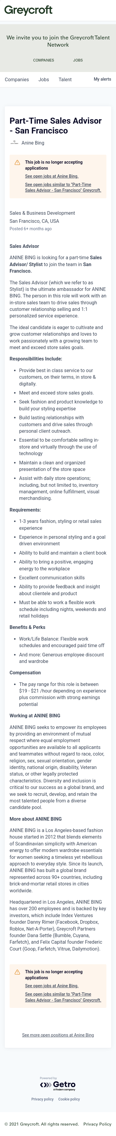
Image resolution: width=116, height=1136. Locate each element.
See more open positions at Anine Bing (58, 1035)
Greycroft (28, 10)
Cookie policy (69, 1099)
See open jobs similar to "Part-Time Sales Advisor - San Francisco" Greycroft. (63, 187)
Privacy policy (42, 1099)
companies (17, 79)
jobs (44, 79)
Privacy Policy (97, 1124)
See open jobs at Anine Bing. (52, 176)
